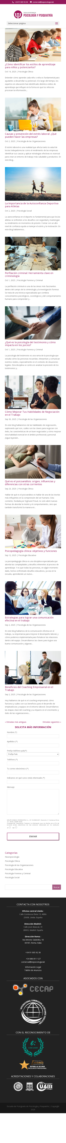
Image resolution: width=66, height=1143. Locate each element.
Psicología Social (24, 210)
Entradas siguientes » (52, 722)
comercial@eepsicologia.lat (33, 962)
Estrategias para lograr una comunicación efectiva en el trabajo (29, 619)
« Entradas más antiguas (15, 722)
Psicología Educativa (27, 555)
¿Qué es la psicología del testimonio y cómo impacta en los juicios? (30, 344)
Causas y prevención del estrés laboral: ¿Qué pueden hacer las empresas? (30, 135)
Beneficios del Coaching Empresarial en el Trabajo (29, 688)
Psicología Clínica (25, 71)
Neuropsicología (12, 857)
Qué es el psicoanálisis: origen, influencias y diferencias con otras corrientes (30, 483)
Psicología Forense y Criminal (30, 280)
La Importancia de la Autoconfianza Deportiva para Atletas (31, 205)
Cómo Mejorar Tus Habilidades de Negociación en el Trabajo (32, 413)
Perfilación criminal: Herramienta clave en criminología (29, 274)
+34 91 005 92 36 (21, 2)
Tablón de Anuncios (33, 970)
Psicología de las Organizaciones (31, 141)
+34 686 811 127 (33, 958)
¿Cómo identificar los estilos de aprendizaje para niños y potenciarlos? (30, 66)
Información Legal (33, 967)
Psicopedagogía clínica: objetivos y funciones (31, 551)
